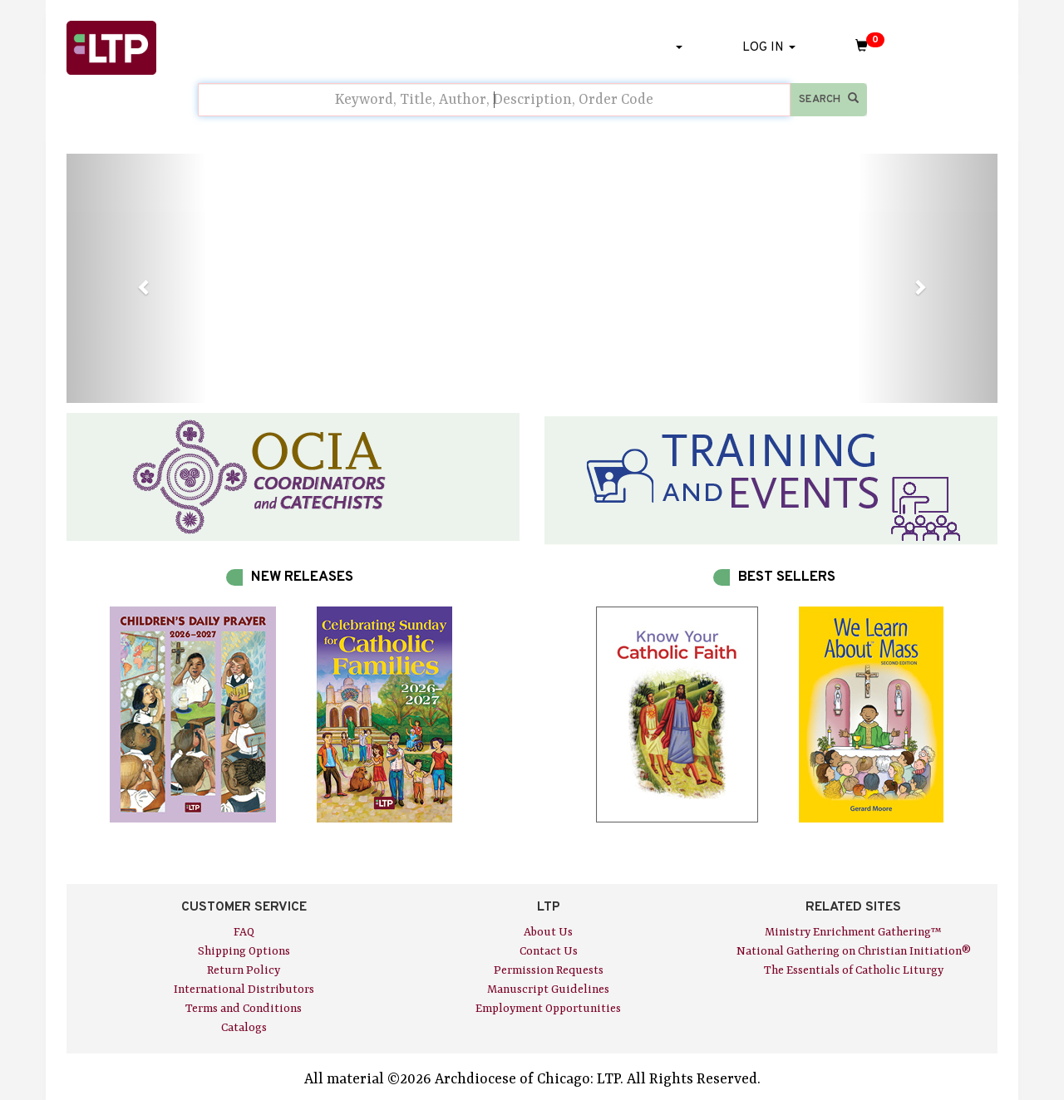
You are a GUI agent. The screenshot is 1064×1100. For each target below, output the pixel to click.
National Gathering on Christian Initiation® (853, 951)
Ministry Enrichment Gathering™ (853, 932)
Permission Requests (548, 970)
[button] (136, 278)
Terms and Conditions (243, 1008)
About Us (548, 932)
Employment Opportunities (548, 1008)
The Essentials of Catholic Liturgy (853, 970)
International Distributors (244, 989)
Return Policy (243, 970)
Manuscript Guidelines (548, 989)
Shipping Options (244, 951)
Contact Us (549, 951)
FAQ (244, 932)
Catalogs (244, 1027)
